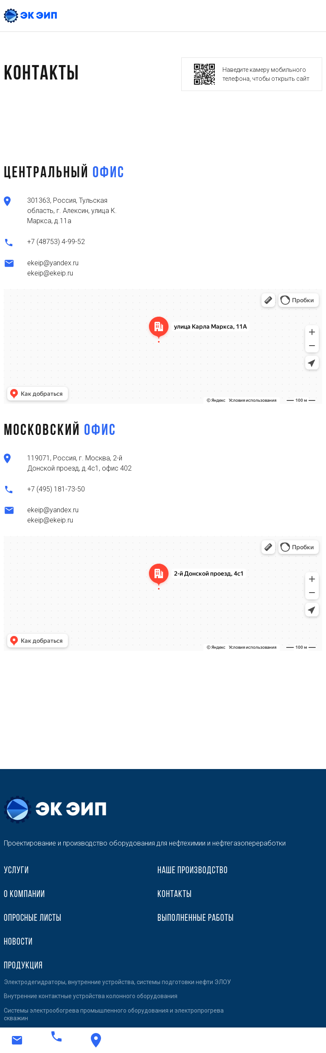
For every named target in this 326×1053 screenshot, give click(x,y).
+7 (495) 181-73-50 (56, 489)
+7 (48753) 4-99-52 (56, 242)
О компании (24, 895)
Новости (18, 942)
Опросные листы (33, 918)
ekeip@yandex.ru (53, 263)
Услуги (16, 871)
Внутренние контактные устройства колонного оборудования (90, 996)
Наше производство (192, 871)
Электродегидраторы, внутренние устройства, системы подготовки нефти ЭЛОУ (117, 982)
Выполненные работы (195, 918)
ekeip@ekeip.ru (50, 273)
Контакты (174, 895)
